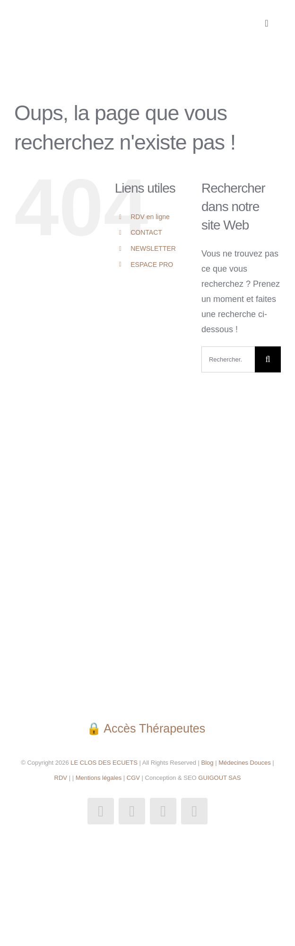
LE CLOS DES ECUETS (103, 762)
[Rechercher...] (228, 359)
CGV (133, 777)
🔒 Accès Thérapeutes (147, 728)
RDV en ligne (150, 217)
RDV (60, 777)
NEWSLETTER (153, 248)
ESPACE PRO (151, 264)
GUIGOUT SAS (219, 777)
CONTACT (146, 232)
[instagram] (132, 811)
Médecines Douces (244, 762)
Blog (207, 762)
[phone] (194, 811)
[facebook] (100, 811)
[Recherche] (268, 359)
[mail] (163, 811)
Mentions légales (99, 777)
